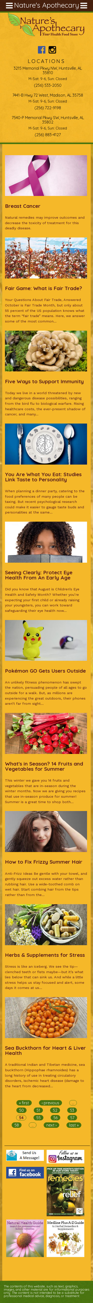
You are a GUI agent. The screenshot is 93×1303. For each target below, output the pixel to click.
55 (38, 1117)
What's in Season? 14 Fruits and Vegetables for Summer (44, 766)
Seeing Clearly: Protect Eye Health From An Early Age (38, 575)
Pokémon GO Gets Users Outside (45, 670)
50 (21, 1110)
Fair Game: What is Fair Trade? (43, 288)
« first (24, 1102)
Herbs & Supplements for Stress (45, 955)
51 (38, 1110)
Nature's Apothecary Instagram (52, 49)
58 (16, 1125)
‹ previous (50, 1102)
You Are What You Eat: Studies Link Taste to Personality (43, 477)
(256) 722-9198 (47, 107)
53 (72, 1110)
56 (55, 1117)
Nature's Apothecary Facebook (41, 49)
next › (51, 1125)
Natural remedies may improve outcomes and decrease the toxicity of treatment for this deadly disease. (45, 222)
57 (72, 1117)
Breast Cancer (22, 206)
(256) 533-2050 (48, 85)
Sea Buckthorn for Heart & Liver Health (45, 1050)
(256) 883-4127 (48, 134)
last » (74, 1125)
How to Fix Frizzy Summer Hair (43, 861)
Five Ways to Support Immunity (44, 381)
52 (55, 1110)
